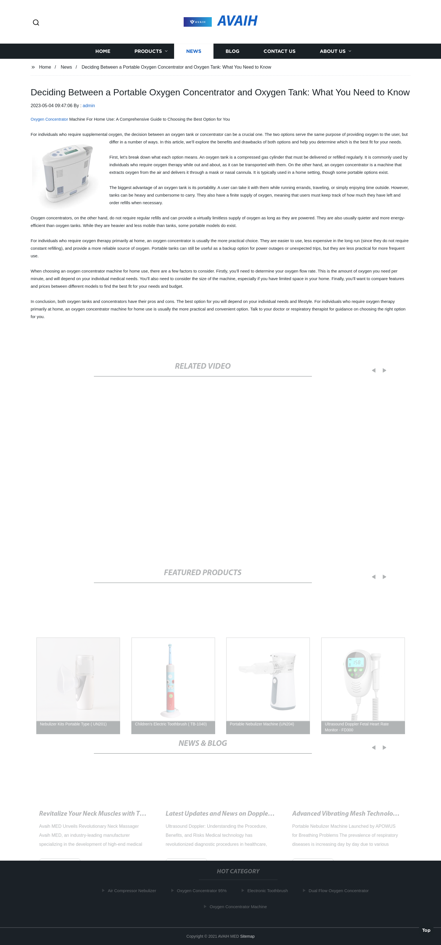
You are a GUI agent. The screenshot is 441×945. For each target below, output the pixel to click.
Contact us (280, 51)
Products (148, 51)
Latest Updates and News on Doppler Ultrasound (235, 819)
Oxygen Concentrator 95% (204, 890)
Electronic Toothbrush (270, 890)
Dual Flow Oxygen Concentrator (341, 890)
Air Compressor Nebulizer (134, 890)
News (193, 51)
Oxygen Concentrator (49, 119)
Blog (232, 51)
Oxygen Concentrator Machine (240, 906)
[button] (36, 23)
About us (333, 51)
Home (102, 51)
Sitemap (247, 936)
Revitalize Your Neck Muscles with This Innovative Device (120, 819)
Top (426, 929)
